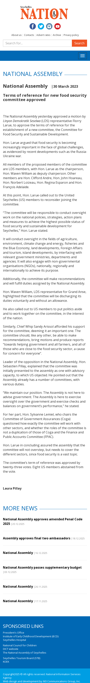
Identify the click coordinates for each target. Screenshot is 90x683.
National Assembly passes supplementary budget (42, 567)
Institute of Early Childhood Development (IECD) (30, 636)
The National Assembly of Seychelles (24, 652)
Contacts (29, 35)
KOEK (6, 661)
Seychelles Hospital (14, 640)
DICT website (10, 649)
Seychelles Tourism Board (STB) (21, 658)
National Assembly (18, 553)
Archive (57, 35)
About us (16, 35)
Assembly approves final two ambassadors (36, 538)
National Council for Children (20, 645)
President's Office (13, 632)
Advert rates (43, 35)
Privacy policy (71, 35)
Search (79, 43)
